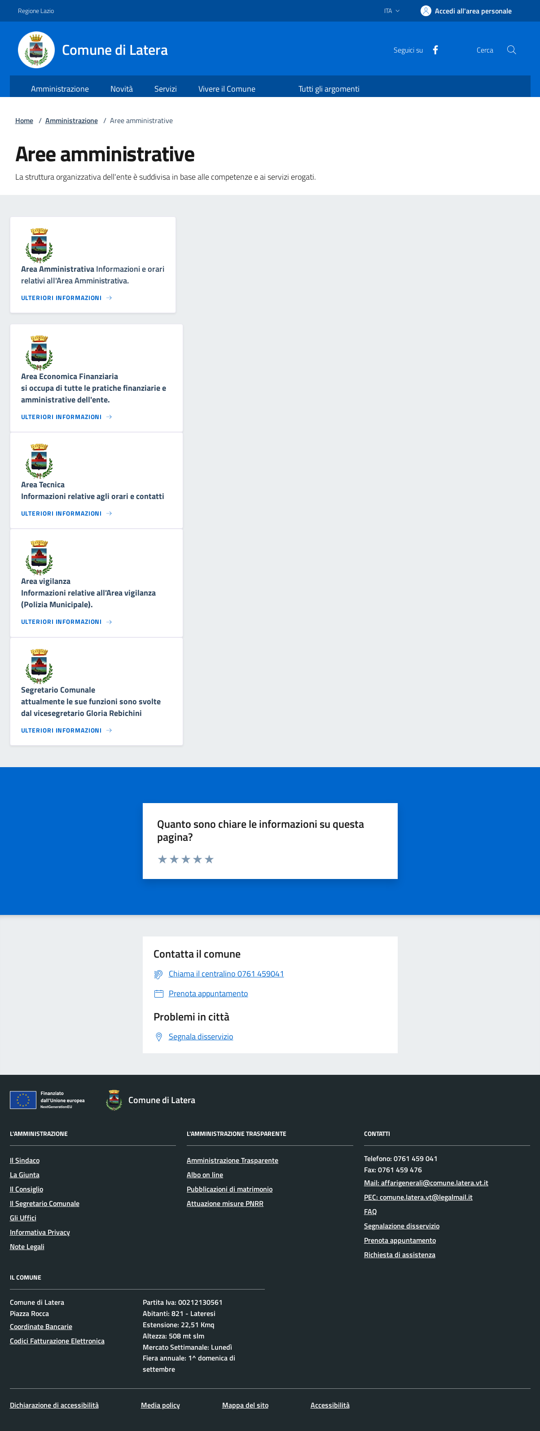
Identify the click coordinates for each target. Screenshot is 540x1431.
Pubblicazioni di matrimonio (229, 1189)
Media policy (160, 1405)
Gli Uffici (23, 1217)
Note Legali (27, 1246)
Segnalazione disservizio (401, 1225)
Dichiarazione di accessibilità (54, 1405)
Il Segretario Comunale (44, 1203)
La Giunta (25, 1174)
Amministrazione (71, 120)
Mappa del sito (245, 1405)
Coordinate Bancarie (41, 1326)
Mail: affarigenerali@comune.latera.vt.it (426, 1182)
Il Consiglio (26, 1189)
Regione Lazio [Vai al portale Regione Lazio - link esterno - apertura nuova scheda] (36, 10)
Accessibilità (330, 1405)
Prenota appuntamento (400, 1240)
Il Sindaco (25, 1160)
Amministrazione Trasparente (232, 1160)
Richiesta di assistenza (399, 1254)
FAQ (370, 1211)
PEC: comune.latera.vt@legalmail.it (418, 1197)
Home (24, 120)
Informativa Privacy (40, 1232)
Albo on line (205, 1174)
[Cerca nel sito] (511, 50)
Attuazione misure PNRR (225, 1203)
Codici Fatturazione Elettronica (57, 1340)
